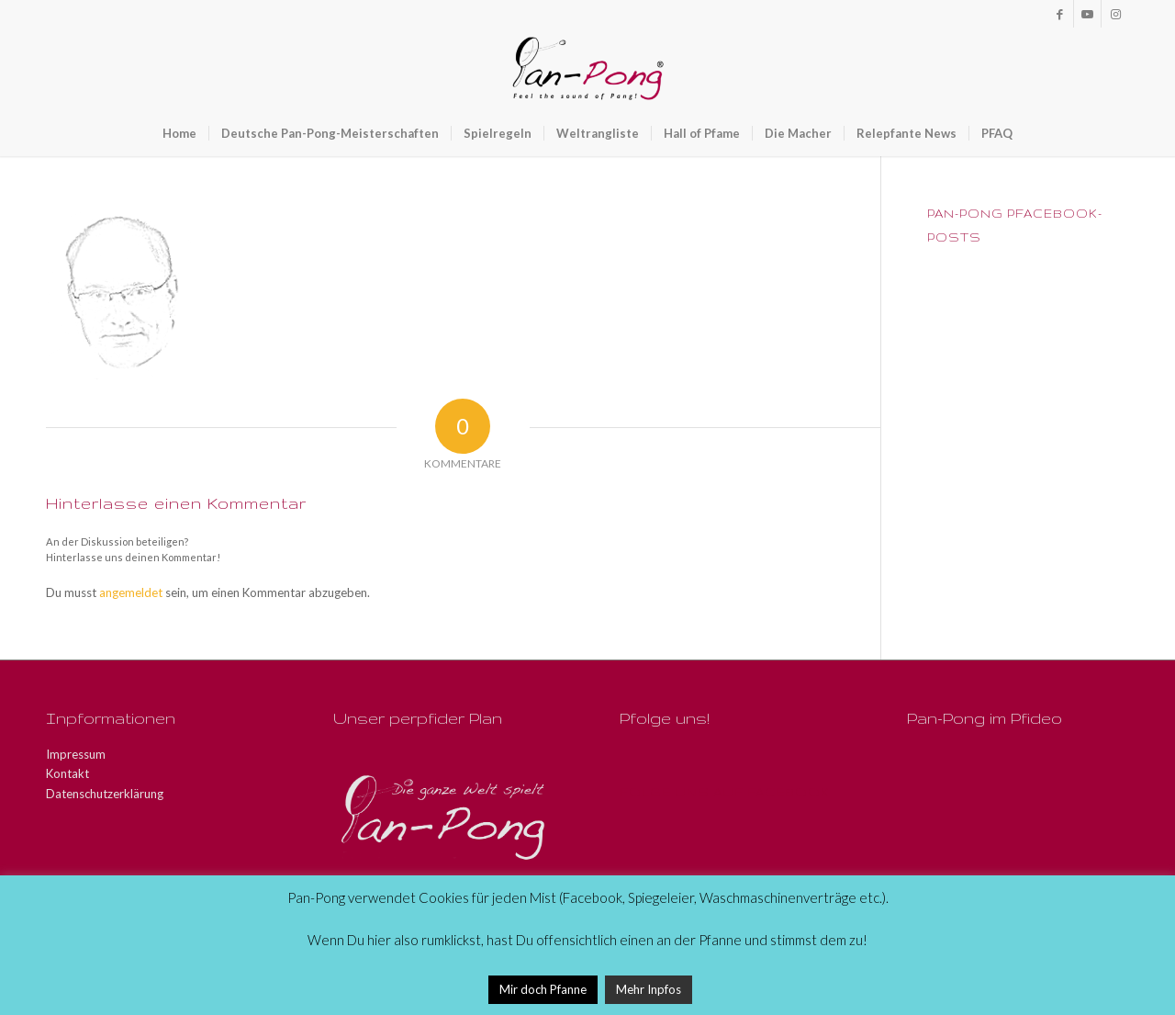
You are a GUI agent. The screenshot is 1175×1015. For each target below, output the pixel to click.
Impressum (76, 754)
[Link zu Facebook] (1059, 14)
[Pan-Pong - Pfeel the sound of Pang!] (588, 69)
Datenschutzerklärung (104, 793)
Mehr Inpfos (648, 989)
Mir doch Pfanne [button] (543, 989)
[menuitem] (179, 133)
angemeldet (130, 592)
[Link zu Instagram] (1115, 14)
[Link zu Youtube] (1087, 14)
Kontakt (67, 773)
